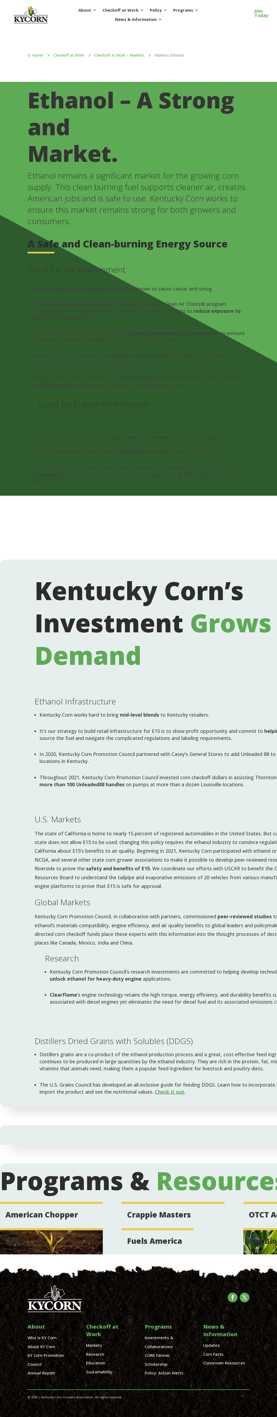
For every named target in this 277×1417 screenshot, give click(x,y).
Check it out (169, 1091)
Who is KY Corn (42, 1337)
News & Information (136, 19)
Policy (156, 10)
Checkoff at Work (120, 10)
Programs (183, 10)
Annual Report (41, 1373)
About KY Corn (41, 1346)
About (84, 10)
